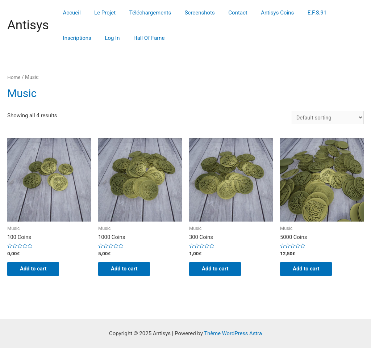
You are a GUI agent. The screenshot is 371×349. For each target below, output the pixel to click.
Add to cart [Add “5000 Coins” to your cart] (308, 269)
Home (14, 77)
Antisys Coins (262, 12)
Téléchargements (143, 12)
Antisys (28, 25)
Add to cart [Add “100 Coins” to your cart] (35, 269)
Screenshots (190, 12)
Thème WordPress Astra (233, 334)
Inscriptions (334, 12)
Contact (225, 12)
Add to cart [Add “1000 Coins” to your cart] (126, 269)
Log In (69, 38)
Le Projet (101, 12)
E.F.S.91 (299, 12)
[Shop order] (327, 117)
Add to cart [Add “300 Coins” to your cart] (217, 269)
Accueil (70, 12)
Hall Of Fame (102, 38)
